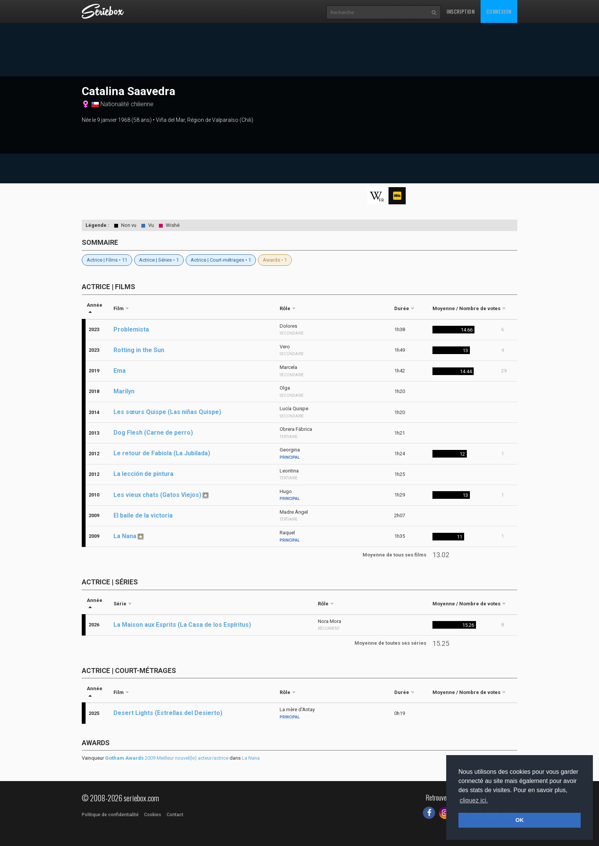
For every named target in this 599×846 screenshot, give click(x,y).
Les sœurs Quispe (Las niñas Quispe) (167, 412)
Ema (119, 370)
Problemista (131, 329)
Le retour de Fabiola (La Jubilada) (161, 453)
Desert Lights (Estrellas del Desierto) (167, 713)
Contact (175, 814)
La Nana (124, 536)
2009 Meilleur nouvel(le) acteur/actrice (166, 758)
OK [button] (519, 820)
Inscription (461, 11)
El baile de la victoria (143, 515)
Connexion (499, 11)
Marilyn (123, 391)
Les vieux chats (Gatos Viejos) (157, 495)
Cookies (152, 814)
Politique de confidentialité (110, 814)
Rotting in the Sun (138, 350)
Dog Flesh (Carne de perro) (153, 432)
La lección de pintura (143, 474)
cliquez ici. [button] (474, 800)
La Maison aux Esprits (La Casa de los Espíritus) (182, 624)
